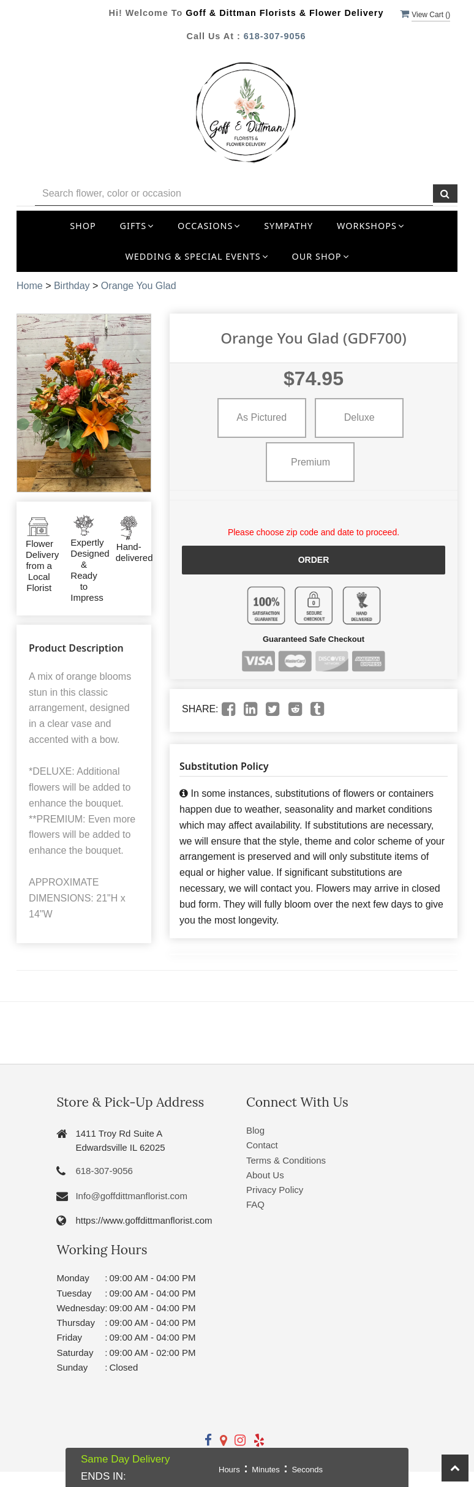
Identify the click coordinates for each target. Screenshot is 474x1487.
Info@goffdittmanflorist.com (131, 1196)
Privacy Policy (274, 1189)
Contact (262, 1145)
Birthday (72, 285)
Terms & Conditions (286, 1160)
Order (313, 560)
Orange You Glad (138, 285)
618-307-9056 (275, 36)
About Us (265, 1175)
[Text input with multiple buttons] (234, 194)
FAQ (255, 1204)
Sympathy (288, 226)
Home (30, 285)
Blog (255, 1130)
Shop (83, 226)
